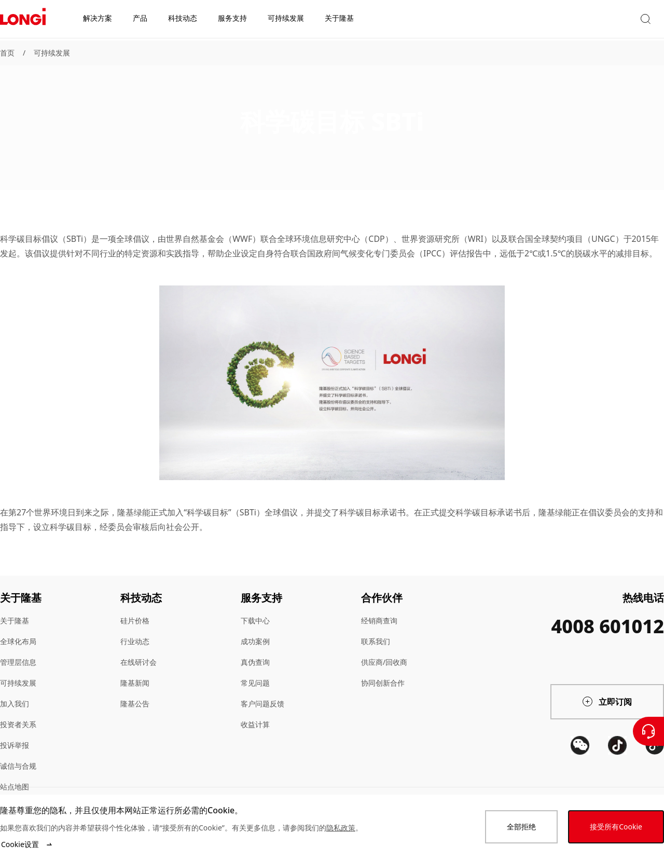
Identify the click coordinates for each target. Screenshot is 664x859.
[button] (568, 19)
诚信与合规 (18, 766)
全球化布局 (18, 641)
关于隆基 (14, 620)
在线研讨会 (138, 662)
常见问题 (255, 683)
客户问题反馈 (262, 703)
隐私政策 (340, 828)
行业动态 (134, 641)
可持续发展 (52, 53)
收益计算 (255, 724)
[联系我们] (648, 731)
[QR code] (580, 783)
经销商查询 (379, 620)
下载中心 (255, 620)
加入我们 (14, 703)
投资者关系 (18, 724)
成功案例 (255, 641)
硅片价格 (134, 620)
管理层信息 (18, 662)
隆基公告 (134, 703)
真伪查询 (255, 662)
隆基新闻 (134, 683)
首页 (7, 53)
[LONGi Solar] (23, 20)
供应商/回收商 (384, 662)
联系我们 (375, 641)
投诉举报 (14, 745)
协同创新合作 (383, 683)
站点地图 (14, 787)
